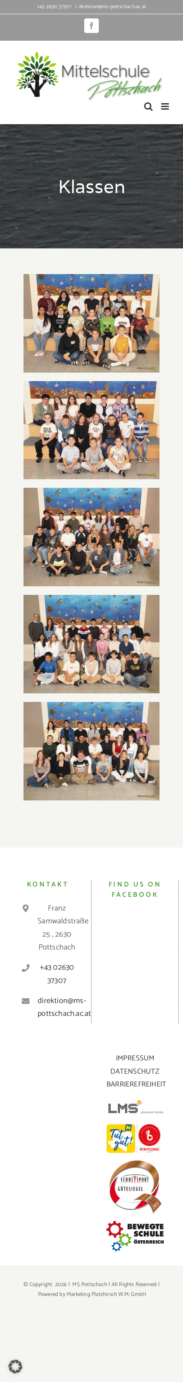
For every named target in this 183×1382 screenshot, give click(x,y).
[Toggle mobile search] (148, 106)
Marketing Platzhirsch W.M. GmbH (106, 1294)
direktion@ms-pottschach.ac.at (112, 7)
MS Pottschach (89, 1284)
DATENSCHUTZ (134, 1072)
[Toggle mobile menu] (165, 106)
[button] (15, 1366)
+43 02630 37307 (57, 974)
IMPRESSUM (135, 1058)
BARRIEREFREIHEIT (136, 1084)
